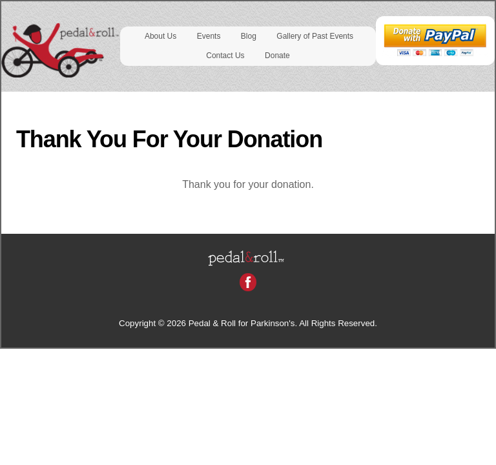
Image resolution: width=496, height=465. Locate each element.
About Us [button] (160, 36)
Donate (277, 55)
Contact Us (225, 55)
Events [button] (209, 36)
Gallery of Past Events (314, 36)
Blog (248, 36)
